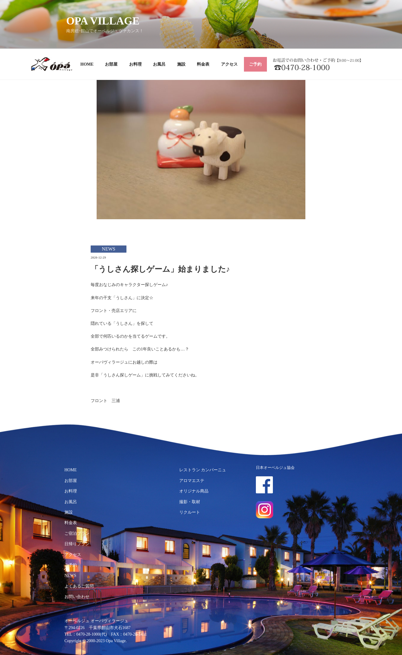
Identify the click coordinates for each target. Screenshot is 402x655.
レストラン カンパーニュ (202, 470)
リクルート (189, 512)
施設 (181, 64)
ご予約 (255, 64)
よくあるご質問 (79, 586)
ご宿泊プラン (76, 533)
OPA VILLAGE (103, 21)
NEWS (70, 575)
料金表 (203, 64)
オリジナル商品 (193, 491)
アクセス (229, 64)
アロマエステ (191, 480)
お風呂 (159, 64)
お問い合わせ (76, 596)
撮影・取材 (189, 502)
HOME (87, 64)
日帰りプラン (76, 544)
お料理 (135, 64)
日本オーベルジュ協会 (275, 468)
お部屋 (111, 64)
